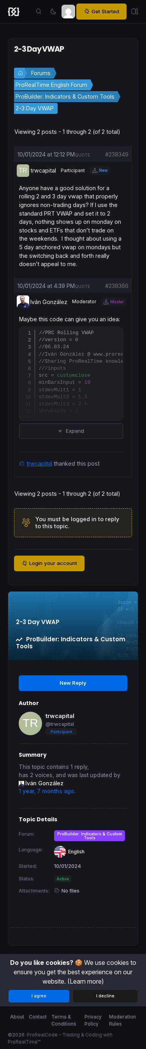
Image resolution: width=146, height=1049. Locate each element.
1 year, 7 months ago (46, 791)
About (17, 1017)
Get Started (101, 11)
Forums (41, 73)
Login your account (49, 563)
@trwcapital (60, 724)
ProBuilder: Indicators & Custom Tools (65, 96)
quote (82, 155)
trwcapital (39, 463)
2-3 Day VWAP (35, 108)
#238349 (116, 154)
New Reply (73, 683)
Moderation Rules (122, 1020)
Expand (71, 431)
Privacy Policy (93, 1020)
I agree (39, 996)
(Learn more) (85, 981)
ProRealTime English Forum (51, 84)
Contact (38, 1017)
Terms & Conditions (63, 1020)
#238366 (116, 285)
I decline (105, 996)
